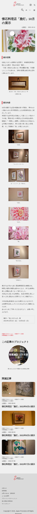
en (30, 10)
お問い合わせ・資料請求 (8, 493)
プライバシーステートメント (9, 498)
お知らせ (4, 488)
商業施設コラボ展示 (8, 335)
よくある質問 (5, 496)
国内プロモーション (8, 333)
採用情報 (4, 490)
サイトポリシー (6, 503)
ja (26, 10)
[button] (34, 10)
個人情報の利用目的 (7, 501)
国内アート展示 (19, 333)
